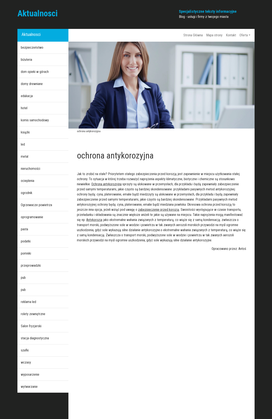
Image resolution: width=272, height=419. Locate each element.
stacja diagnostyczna (35, 338)
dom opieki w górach (35, 72)
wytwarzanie (29, 387)
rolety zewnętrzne (33, 314)
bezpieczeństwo (32, 47)
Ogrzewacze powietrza (36, 205)
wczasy (26, 362)
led (23, 144)
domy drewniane (32, 84)
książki (25, 132)
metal (24, 156)
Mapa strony (214, 35)
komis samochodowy (35, 120)
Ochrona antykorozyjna (106, 184)
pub (23, 278)
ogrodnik (26, 193)
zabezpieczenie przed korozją (158, 210)
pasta (24, 229)
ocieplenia (27, 181)
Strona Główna (193, 35)
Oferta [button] (243, 35)
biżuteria (26, 60)
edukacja (27, 96)
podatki (26, 241)
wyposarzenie (30, 374)
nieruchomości (30, 169)
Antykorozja (94, 220)
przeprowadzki (31, 265)
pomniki (26, 253)
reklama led (28, 302)
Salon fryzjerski (31, 326)
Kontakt (231, 35)
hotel (24, 108)
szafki (25, 350)
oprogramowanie (32, 217)
